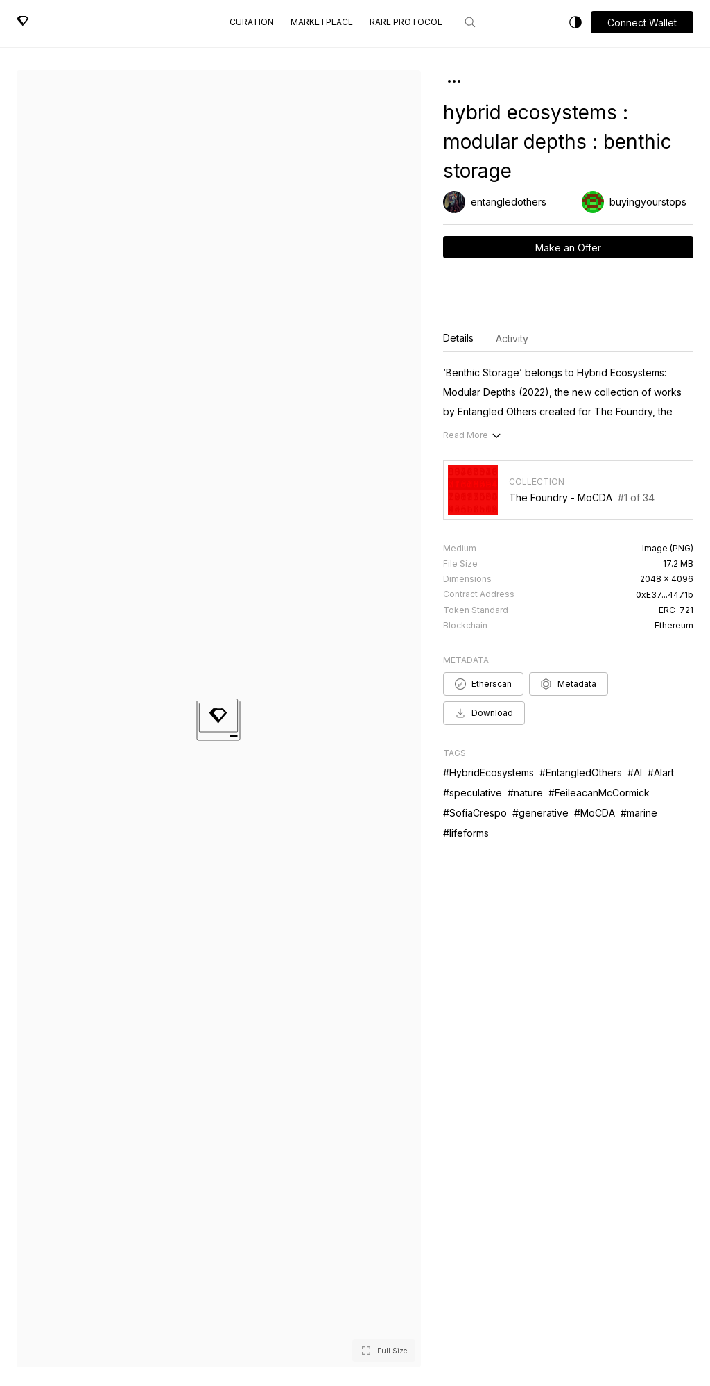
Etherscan (483, 684)
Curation (252, 22)
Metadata (568, 684)
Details (458, 339)
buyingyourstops (647, 202)
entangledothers (508, 202)
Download (484, 713)
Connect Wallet (642, 22)
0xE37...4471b (664, 595)
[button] (642, 22)
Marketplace (322, 22)
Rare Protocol (406, 22)
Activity (512, 338)
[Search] (470, 22)
